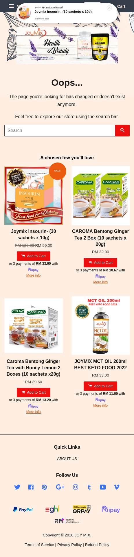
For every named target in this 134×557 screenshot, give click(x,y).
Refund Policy (97, 545)
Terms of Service (39, 545)
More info (33, 275)
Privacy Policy (69, 545)
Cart (116, 6)
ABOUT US (67, 458)
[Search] (59, 130)
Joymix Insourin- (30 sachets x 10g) (62, 12)
